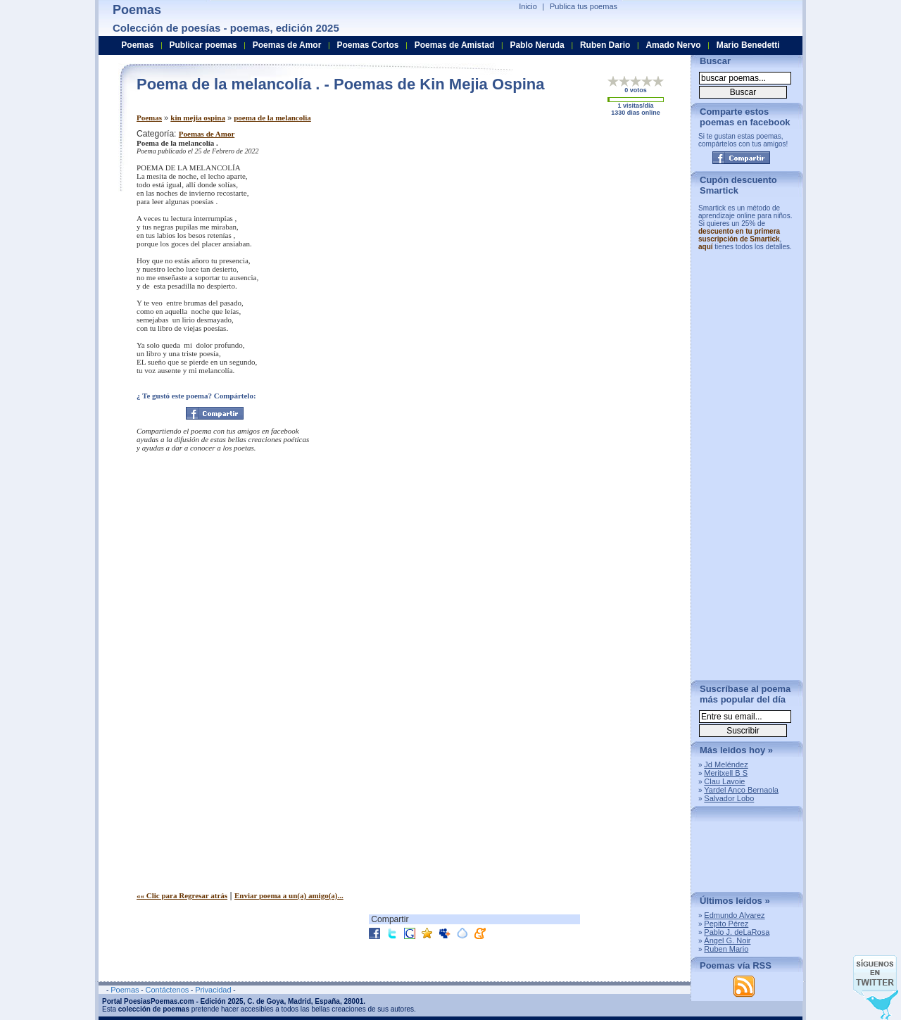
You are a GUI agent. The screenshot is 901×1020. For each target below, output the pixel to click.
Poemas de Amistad (455, 45)
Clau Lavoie (724, 781)
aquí (705, 247)
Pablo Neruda (537, 45)
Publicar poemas (203, 45)
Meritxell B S (726, 773)
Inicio (528, 6)
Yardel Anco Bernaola (741, 790)
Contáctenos (167, 990)
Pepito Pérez (726, 923)
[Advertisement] (562, 227)
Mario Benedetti (748, 45)
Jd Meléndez (726, 764)
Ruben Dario (605, 45)
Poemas (149, 117)
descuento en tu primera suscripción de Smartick (739, 235)
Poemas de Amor (206, 134)
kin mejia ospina (197, 117)
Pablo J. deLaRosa (736, 932)
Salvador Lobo (729, 798)
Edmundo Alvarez (734, 915)
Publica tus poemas (583, 6)
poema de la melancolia (272, 117)
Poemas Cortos (367, 45)
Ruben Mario (726, 949)
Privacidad (213, 990)
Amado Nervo (672, 45)
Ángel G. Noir (727, 940)
